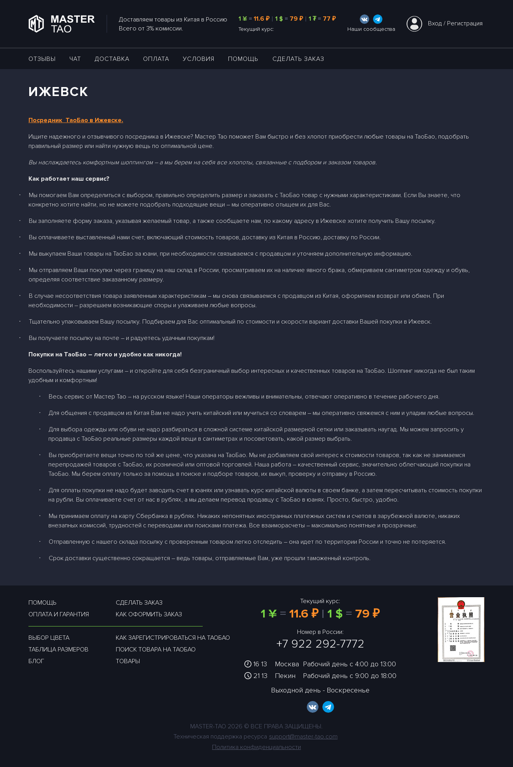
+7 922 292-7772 (320, 644)
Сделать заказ (298, 59)
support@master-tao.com (303, 736)
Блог (36, 661)
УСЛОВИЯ (198, 59)
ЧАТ (75, 59)
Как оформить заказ (149, 614)
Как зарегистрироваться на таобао (173, 638)
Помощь (243, 59)
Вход (435, 23)
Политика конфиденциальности (256, 747)
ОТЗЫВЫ (42, 59)
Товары (128, 661)
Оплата (156, 59)
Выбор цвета (48, 638)
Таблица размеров (58, 649)
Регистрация (465, 23)
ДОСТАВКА (112, 59)
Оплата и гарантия (58, 614)
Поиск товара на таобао (156, 649)
